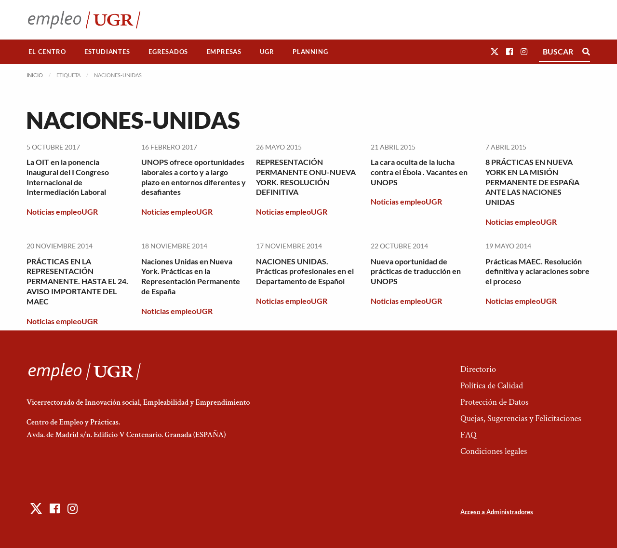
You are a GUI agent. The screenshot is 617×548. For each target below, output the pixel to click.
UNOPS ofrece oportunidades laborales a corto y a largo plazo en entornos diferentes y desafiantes (193, 176)
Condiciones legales (493, 451)
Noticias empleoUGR (62, 211)
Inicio (35, 75)
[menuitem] (47, 52)
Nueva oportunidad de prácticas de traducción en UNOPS (416, 271)
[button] (494, 51)
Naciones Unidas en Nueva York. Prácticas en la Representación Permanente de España (190, 276)
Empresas (224, 51)
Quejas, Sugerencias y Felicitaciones (520, 418)
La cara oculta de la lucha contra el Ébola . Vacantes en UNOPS (419, 172)
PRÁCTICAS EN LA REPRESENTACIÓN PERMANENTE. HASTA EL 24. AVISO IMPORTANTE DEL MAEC (77, 281)
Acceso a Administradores (496, 512)
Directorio (478, 369)
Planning (310, 51)
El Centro (47, 51)
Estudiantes (107, 51)
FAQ (468, 434)
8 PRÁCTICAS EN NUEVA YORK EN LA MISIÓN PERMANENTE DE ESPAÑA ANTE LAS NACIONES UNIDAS (532, 181)
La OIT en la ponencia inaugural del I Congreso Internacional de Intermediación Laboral (68, 176)
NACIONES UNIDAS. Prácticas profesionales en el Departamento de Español (305, 271)
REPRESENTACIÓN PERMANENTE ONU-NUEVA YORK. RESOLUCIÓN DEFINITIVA (306, 176)
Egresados (168, 51)
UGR (267, 51)
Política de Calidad (491, 385)
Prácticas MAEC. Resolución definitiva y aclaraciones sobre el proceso (537, 271)
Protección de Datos (494, 402)
